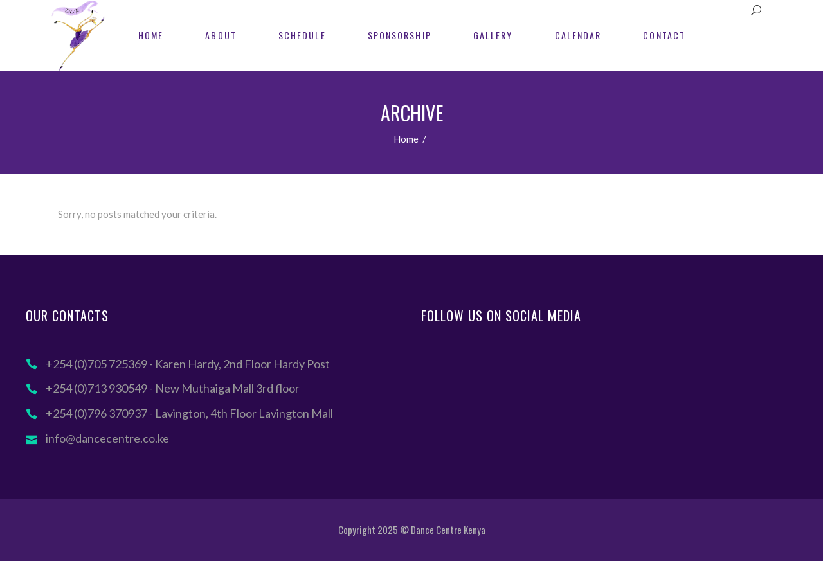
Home (406, 139)
